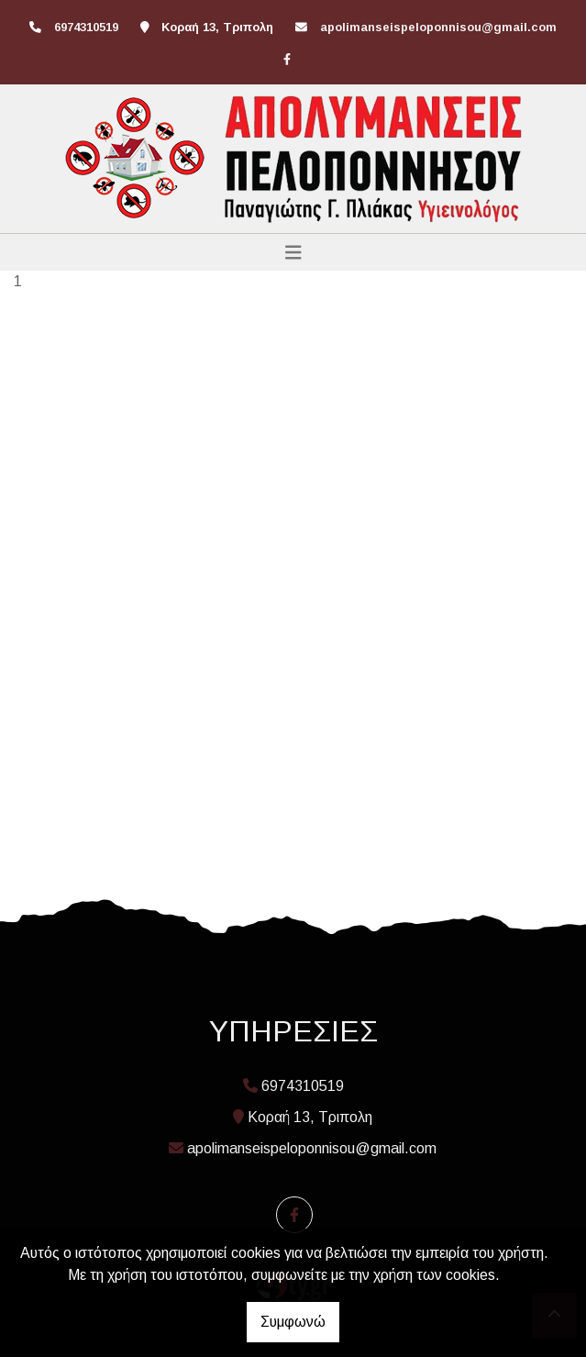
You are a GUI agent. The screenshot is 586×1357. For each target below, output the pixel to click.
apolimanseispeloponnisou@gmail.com (438, 27)
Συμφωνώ (293, 1321)
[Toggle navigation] (293, 252)
